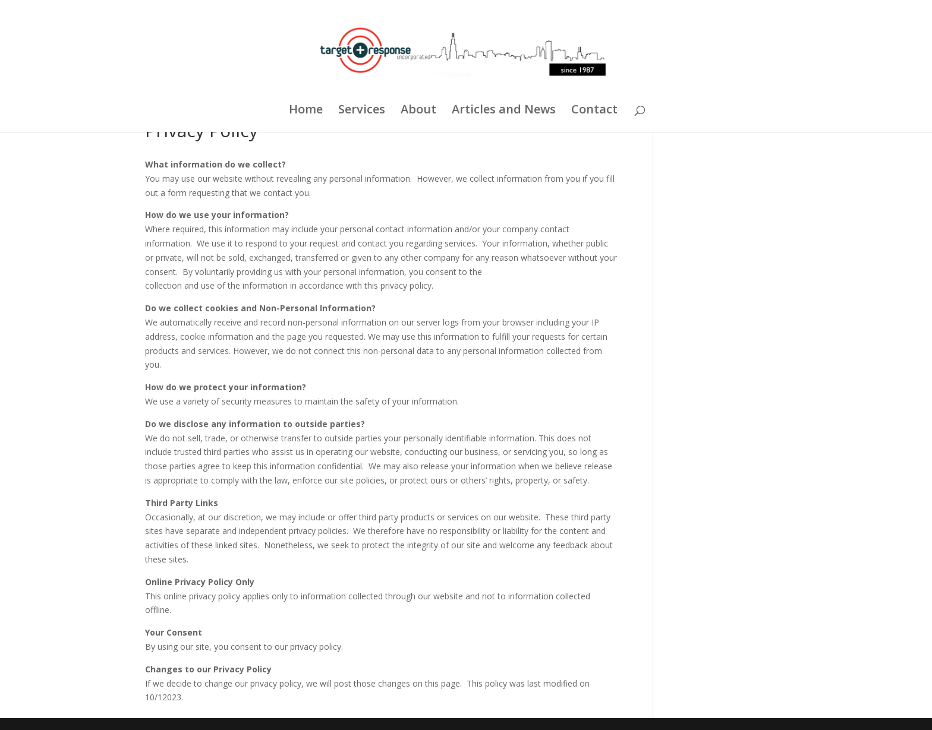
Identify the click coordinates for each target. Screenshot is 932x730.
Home (306, 111)
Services (361, 111)
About (418, 111)
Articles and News (504, 111)
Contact (594, 111)
